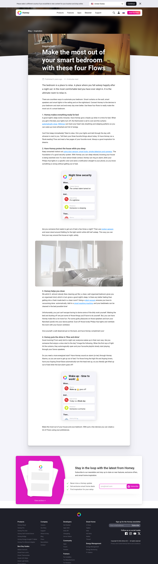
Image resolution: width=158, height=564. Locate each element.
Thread (88, 539)
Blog (30, 31)
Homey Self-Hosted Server (26, 533)
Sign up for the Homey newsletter (128, 522)
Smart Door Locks (23, 552)
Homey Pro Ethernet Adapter (26, 542)
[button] (106, 4)
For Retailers (67, 563)
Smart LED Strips (23, 558)
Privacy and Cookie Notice (118, 543)
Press (42, 539)
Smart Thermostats (24, 555)
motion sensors (107, 229)
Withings (61, 124)
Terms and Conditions (133, 543)
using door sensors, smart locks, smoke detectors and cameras (88, 152)
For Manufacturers (69, 560)
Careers (43, 525)
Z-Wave (88, 525)
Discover (88, 14)
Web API (66, 531)
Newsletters (44, 542)
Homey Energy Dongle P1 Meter (27, 539)
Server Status (67, 536)
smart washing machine (83, 303)
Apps (79, 14)
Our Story (43, 528)
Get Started (66, 525)
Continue (131, 4)
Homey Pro (21, 528)
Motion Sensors (22, 549)
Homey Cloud (22, 525)
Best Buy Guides (23, 546)
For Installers (67, 557)
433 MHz (89, 533)
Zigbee (88, 528)
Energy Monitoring (91, 549)
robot (87, 300)
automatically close (49, 124)
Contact (43, 545)
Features (70, 14)
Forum (65, 547)
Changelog (66, 533)
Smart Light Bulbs (23, 561)
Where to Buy (45, 533)
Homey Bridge (22, 536)
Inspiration (38, 31)
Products (60, 14)
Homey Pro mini (22, 531)
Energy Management (92, 547)
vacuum (92, 300)
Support (98, 14)
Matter (88, 536)
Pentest (65, 549)
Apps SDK (66, 528)
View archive (40, 501)
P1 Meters (89, 552)
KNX (87, 531)
